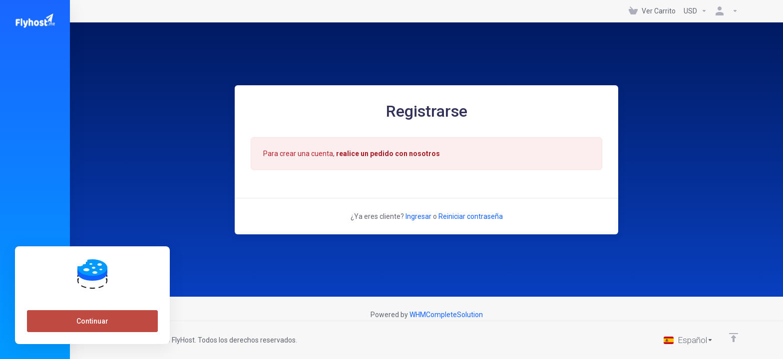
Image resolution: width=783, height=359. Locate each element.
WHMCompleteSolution (446, 315)
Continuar (92, 321)
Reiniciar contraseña (470, 216)
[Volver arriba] (733, 337)
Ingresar (418, 216)
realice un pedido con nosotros (388, 154)
